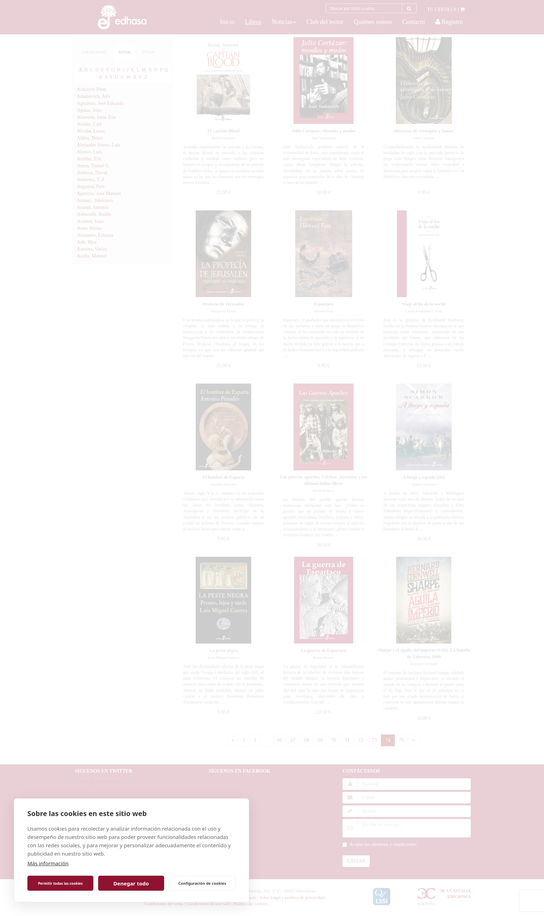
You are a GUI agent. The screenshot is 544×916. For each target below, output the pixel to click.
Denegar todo (131, 883)
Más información (48, 863)
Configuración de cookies (202, 883)
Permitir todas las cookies (60, 883)
